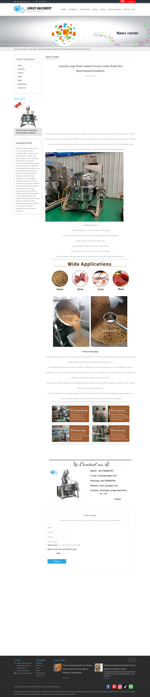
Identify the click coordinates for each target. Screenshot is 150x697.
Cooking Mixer (64, 692)
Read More (66, 678)
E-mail (50, 532)
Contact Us (22, 88)
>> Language (130, 1)
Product (20, 73)
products (85, 10)
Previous (36, 98)
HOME (63, 10)
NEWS (38, 670)
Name (50, 527)
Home (16, 49)
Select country (52, 542)
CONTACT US (129, 10)
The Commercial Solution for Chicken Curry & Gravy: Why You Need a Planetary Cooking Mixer (77, 669)
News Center (23, 49)
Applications (114, 10)
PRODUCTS (39, 665)
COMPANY (39, 663)
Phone (50, 537)
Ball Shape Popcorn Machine (95, 692)
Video (20, 76)
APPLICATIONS (40, 673)
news (103, 10)
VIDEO (95, 10)
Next (40, 98)
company (73, 10)
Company (21, 69)
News (20, 80)
